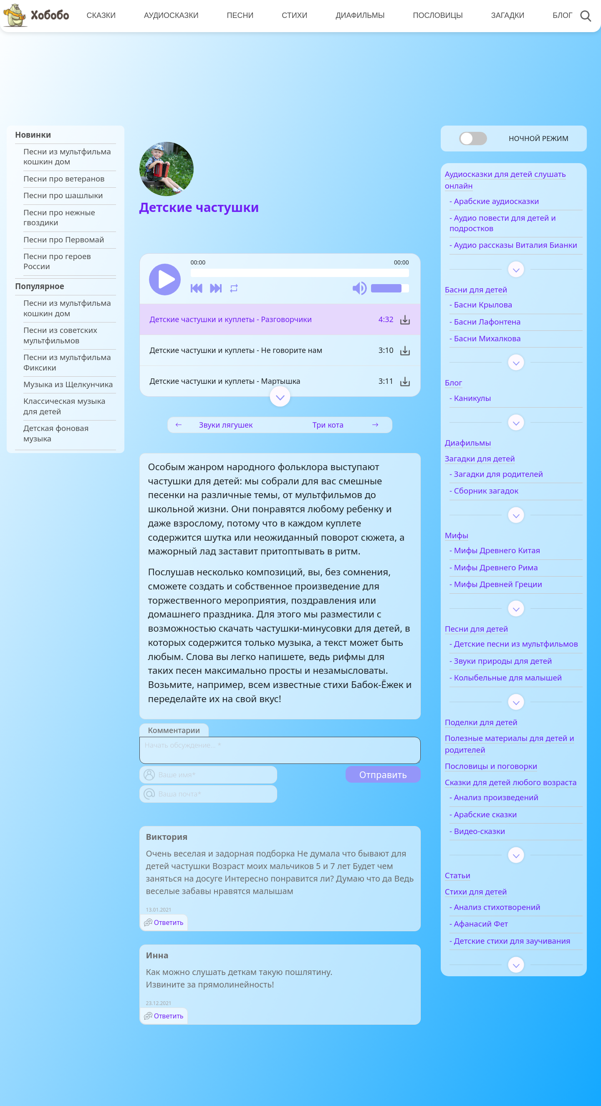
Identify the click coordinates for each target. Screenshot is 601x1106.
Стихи (292, 15)
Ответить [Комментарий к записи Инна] (169, 1018)
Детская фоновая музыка (56, 433)
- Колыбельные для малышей (503, 708)
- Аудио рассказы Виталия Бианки (516, 255)
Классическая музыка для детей (64, 406)
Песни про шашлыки (63, 195)
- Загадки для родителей (514, 489)
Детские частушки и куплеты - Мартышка (225, 383)
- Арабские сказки (501, 862)
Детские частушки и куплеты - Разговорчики (231, 322)
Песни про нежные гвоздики (59, 217)
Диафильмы (357, 15)
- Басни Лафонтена (502, 337)
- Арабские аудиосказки (512, 207)
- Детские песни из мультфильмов (502, 665)
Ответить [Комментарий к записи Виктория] (169, 925)
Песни (238, 15)
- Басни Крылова (498, 320)
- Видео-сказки (495, 879)
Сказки (100, 15)
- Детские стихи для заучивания (504, 993)
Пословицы (434, 15)
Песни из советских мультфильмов (60, 335)
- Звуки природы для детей (518, 686)
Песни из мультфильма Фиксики (67, 362)
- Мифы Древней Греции (513, 600)
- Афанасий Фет (496, 972)
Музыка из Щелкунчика (68, 384)
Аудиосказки (170, 15)
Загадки (503, 15)
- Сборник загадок (501, 506)
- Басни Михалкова (502, 354)
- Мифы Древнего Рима (511, 583)
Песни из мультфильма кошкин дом (67, 156)
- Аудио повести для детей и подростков (520, 228)
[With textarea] (280, 752)
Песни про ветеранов (64, 179)
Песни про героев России (57, 261)
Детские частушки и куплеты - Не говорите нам (236, 353)
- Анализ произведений (511, 845)
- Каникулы (488, 413)
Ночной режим (538, 138)
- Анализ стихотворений (512, 955)
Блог (557, 15)
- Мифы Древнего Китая (512, 566)
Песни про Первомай (63, 239)
